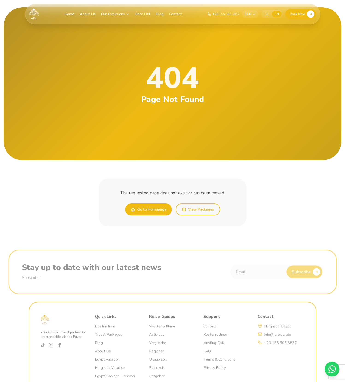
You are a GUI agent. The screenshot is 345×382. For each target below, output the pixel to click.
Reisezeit (157, 372)
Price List (142, 14)
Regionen (156, 355)
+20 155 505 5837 (280, 347)
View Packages (198, 209)
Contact (175, 14)
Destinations (105, 330)
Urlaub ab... (158, 364)
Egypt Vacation (107, 364)
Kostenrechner (215, 339)
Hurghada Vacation (110, 372)
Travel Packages (108, 339)
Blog (160, 14)
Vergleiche (157, 347)
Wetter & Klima (162, 330)
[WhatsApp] (332, 369)
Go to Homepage (148, 209)
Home (69, 14)
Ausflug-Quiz (213, 347)
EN (277, 14)
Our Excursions (115, 14)
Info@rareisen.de (277, 339)
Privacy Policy (214, 372)
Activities (157, 339)
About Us (88, 14)
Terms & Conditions (219, 364)
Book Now (302, 14)
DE (267, 14)
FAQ (207, 355)
